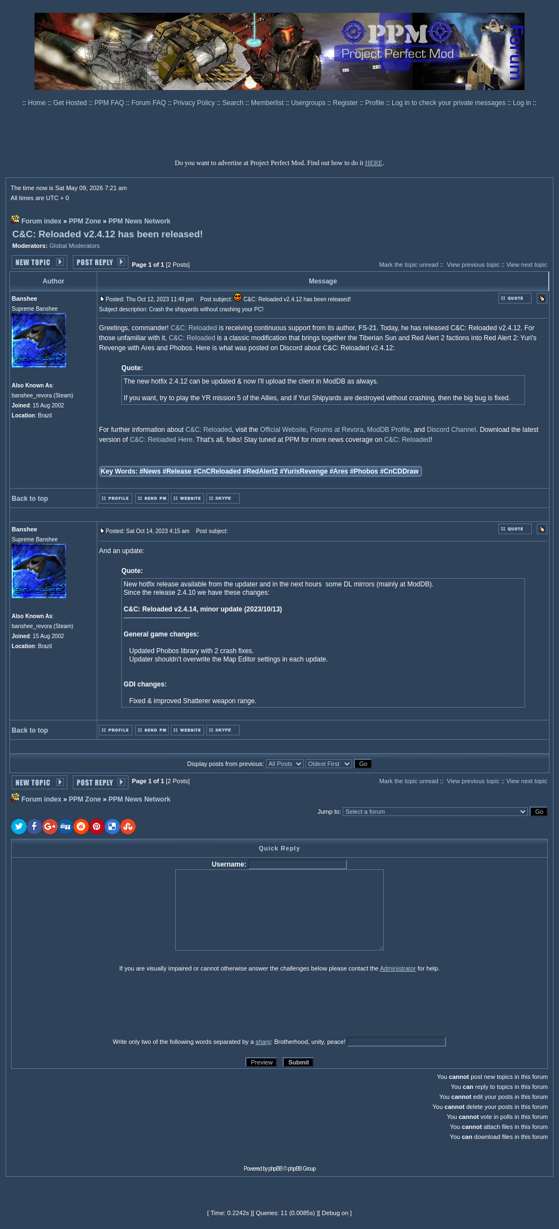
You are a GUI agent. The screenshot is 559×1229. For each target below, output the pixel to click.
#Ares (338, 471)
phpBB (276, 1169)
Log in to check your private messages (449, 103)
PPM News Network (139, 221)
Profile (375, 103)
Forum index (41, 221)
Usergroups (309, 103)
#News (150, 471)
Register (346, 103)
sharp (263, 1041)
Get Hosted (71, 103)
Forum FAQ (149, 103)
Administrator (398, 968)
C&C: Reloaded (194, 328)
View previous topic (473, 264)
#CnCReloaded (217, 471)
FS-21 (367, 328)
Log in (522, 103)
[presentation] (97, 1004)
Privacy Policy (195, 103)
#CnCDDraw (399, 471)
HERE (373, 163)
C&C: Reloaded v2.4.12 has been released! (107, 234)
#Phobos (364, 471)
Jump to (328, 811)
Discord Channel (451, 430)
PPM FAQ (110, 103)
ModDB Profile (388, 430)
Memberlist (268, 103)
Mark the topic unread (408, 264)
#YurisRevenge (304, 471)
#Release (176, 471)
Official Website (283, 430)
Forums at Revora (336, 430)
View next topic (526, 264)
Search (233, 103)
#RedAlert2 (260, 471)
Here (185, 440)
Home (37, 103)
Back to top (30, 498)
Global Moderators (75, 245)
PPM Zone (85, 221)
